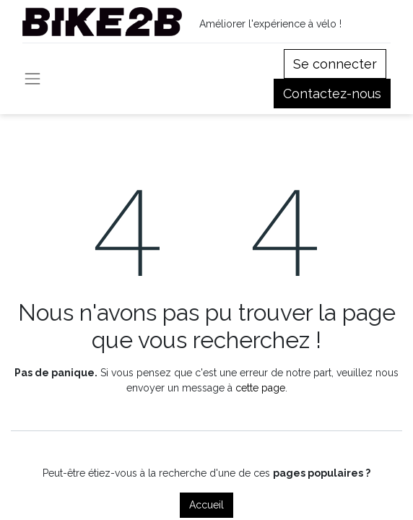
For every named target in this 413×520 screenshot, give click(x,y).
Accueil (206, 505)
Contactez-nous (332, 93)
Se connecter (335, 64)
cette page (260, 388)
